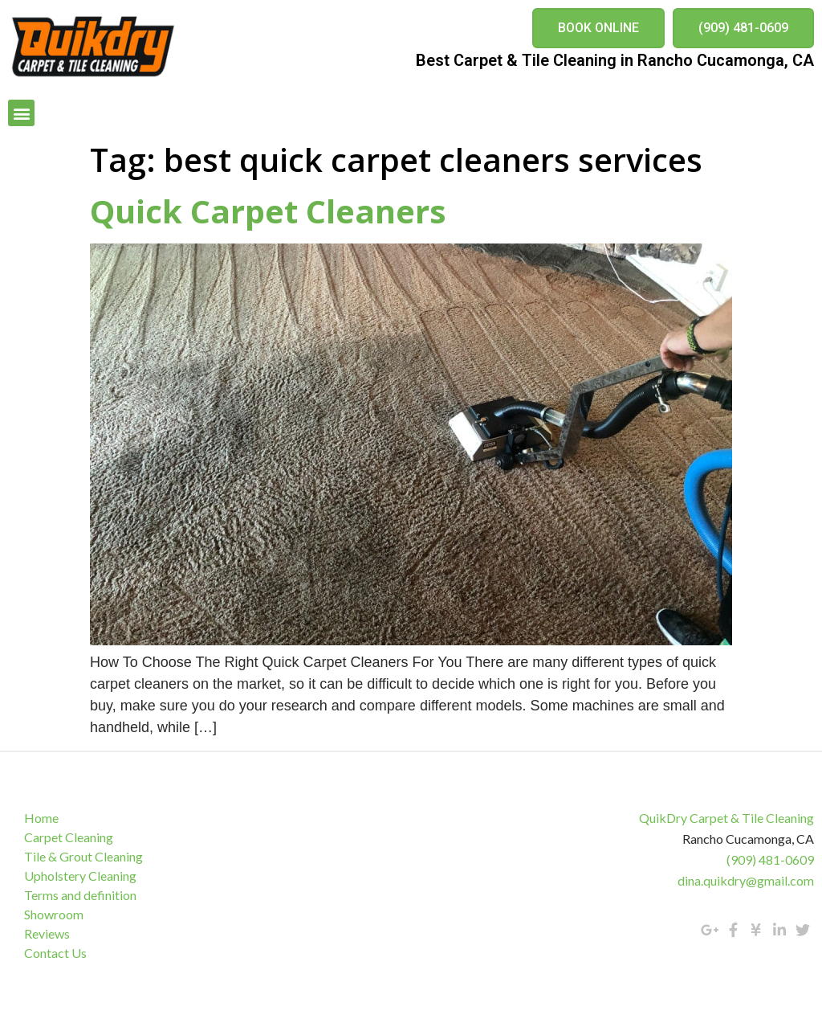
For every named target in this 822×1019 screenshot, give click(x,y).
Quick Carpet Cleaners (268, 211)
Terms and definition (80, 894)
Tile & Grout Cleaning (83, 856)
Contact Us (55, 952)
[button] (598, 28)
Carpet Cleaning (68, 837)
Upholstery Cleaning (80, 875)
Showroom (53, 914)
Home (41, 817)
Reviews (47, 933)
